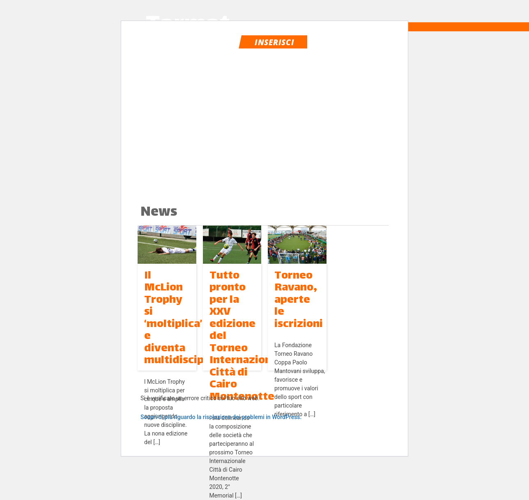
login (346, 41)
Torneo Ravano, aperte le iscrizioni (298, 300)
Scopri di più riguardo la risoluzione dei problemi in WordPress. (220, 417)
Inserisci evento (274, 42)
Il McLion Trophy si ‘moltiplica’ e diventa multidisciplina (183, 318)
